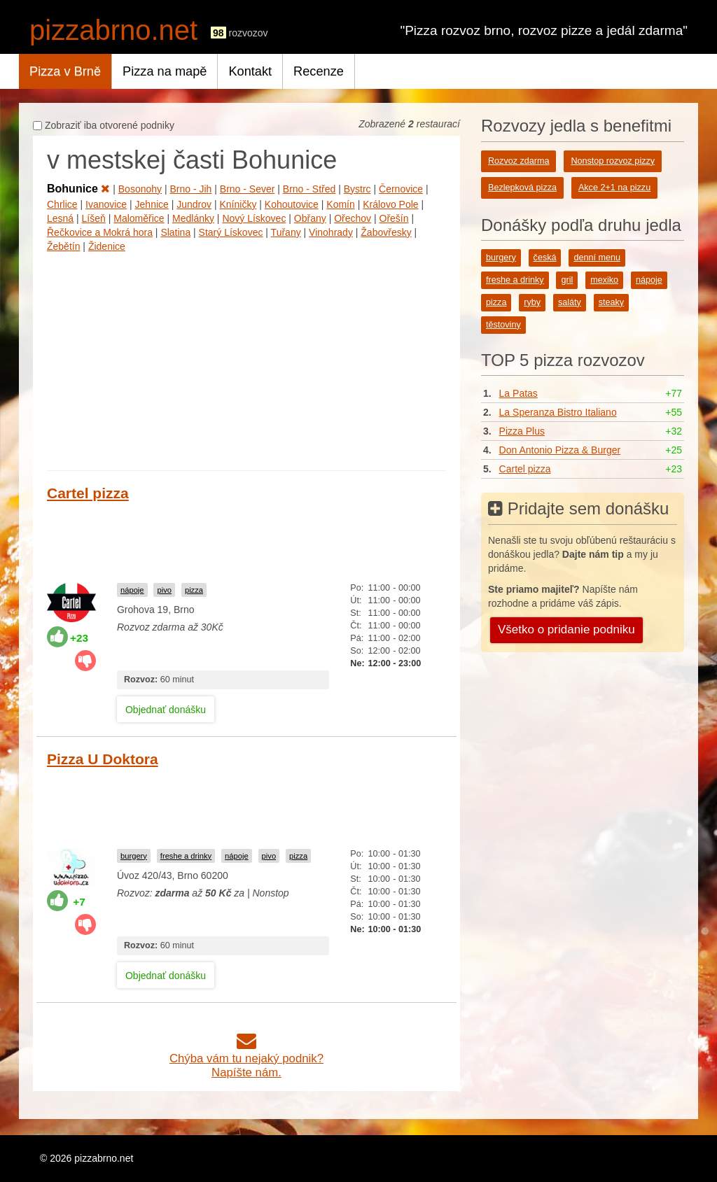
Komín (340, 204)
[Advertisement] (246, 358)
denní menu (596, 257)
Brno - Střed (309, 189)
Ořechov (352, 218)
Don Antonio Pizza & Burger (560, 450)
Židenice (106, 246)
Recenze (318, 71)
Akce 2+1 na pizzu (614, 187)
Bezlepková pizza (522, 187)
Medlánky (193, 218)
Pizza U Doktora (102, 759)
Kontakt (250, 71)
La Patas (518, 393)
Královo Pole (390, 204)
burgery (133, 856)
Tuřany (286, 232)
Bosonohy (140, 189)
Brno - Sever (247, 189)
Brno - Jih (190, 189)
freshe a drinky (185, 856)
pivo (164, 590)
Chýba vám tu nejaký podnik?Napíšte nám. (246, 1058)
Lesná (60, 218)
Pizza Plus (522, 431)
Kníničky (238, 204)
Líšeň (94, 218)
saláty (569, 302)
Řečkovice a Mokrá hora (100, 232)
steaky (611, 302)
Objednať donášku (165, 709)
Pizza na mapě (165, 71)
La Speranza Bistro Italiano (558, 412)
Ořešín (394, 218)
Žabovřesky (386, 232)
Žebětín (63, 246)
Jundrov (193, 204)
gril (567, 280)
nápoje (132, 590)
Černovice (401, 189)
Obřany (310, 218)
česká (545, 257)
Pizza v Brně (65, 71)
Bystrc (357, 189)
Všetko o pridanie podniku (566, 629)
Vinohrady (331, 232)
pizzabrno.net (113, 30)
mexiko (604, 280)
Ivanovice (106, 204)
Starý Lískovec (231, 232)
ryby (532, 302)
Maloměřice (138, 218)
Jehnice (152, 204)
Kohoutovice (292, 204)
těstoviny (503, 325)
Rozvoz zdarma (519, 161)
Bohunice (78, 189)
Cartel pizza (88, 493)
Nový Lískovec (254, 218)
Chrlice (62, 204)
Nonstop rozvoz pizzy (613, 161)
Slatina (175, 232)
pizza (194, 590)
